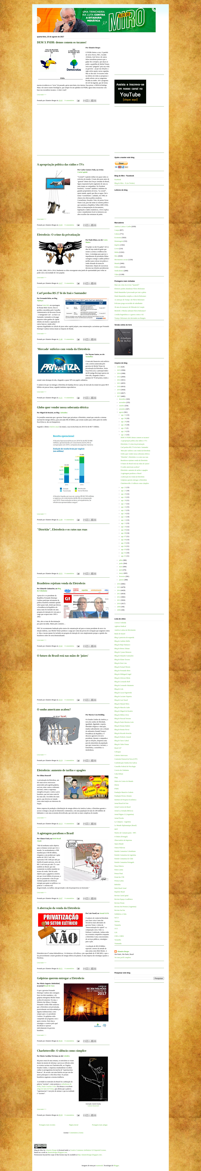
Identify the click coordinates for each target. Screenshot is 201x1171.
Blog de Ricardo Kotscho (122, 733)
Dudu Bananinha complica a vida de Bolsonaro (130, 296)
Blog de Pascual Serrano (122, 719)
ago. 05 (123, 543)
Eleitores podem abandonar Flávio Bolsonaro (129, 289)
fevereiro (122, 576)
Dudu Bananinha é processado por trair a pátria (130, 292)
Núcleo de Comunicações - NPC (125, 833)
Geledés (66, 1056)
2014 (119, 590)
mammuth (99, 1166)
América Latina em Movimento (125, 630)
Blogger (116, 1166)
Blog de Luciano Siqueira (123, 696)
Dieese (116, 785)
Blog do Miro (38, 1150)
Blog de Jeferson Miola (122, 678)
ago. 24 (123, 431)
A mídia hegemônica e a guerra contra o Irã (128, 315)
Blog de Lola (118, 689)
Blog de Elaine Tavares (122, 660)
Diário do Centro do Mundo (123, 781)
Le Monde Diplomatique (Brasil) (125, 825)
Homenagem (118, 241)
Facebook (117, 180)
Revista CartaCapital (121, 896)
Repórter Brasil (119, 892)
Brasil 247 (117, 748)
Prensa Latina (119, 881)
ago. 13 (123, 517)
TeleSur (117, 921)
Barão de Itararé (119, 634)
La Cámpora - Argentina (122, 822)
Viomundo (118, 943)
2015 (119, 587)
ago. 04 (123, 546)
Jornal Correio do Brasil (122, 807)
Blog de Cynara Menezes (122, 652)
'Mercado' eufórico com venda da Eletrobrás (63, 349)
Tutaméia (117, 925)
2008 (119, 610)
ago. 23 (123, 435)
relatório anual (54, 427)
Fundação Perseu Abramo (123, 796)
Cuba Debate (118, 774)
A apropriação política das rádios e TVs (60, 164)
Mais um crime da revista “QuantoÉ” (126, 285)
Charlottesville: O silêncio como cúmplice (61, 1050)
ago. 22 (123, 487)
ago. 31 (123, 415)
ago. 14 (123, 514)
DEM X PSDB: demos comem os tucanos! (61, 42)
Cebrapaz (117, 752)
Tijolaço (40, 301)
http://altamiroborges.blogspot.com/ (90, 1155)
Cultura (116, 234)
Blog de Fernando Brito (122, 671)
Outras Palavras (119, 848)
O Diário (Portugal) (121, 837)
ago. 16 (123, 507)
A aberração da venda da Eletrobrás (58, 908)
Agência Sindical (120, 626)
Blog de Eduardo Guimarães (123, 656)
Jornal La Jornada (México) (123, 811)
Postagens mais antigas (99, 1125)
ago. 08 (123, 533)
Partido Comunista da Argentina (125, 855)
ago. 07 (123, 536)
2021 (119, 383)
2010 (119, 604)
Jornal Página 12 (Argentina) (124, 814)
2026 (119, 367)
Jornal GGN (104, 913)
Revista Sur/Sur (119, 910)
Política (117, 267)
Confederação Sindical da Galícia (125, 763)
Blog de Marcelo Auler (122, 707)
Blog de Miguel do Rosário (123, 711)
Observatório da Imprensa (123, 840)
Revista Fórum (119, 903)
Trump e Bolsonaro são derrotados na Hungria (129, 318)
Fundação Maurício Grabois (123, 792)
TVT (116, 929)
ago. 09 (123, 530)
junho (121, 563)
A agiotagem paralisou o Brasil (55, 833)
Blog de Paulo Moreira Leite (124, 722)
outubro (122, 406)
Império (117, 245)
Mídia (116, 252)
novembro (122, 402)
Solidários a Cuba (120, 914)
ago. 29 (123, 422)
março (121, 573)
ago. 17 (123, 504)
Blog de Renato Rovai (121, 730)
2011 (119, 600)
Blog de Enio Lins (120, 663)
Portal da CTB (119, 877)
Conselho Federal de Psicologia (125, 766)
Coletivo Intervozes (121, 755)
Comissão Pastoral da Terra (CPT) (125, 759)
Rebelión (117, 885)
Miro (116, 256)
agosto (121, 412)
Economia (117, 238)
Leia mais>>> (41, 95)
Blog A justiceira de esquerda (124, 637)
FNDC (116, 789)
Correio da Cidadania (121, 770)
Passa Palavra (119, 866)
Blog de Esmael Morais (122, 667)
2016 (119, 584)
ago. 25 (123, 428)
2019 (119, 390)
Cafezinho (63, 413)
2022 (119, 380)
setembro (122, 409)
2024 (119, 373)
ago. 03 (123, 549)
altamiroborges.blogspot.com (57, 1152)
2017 (119, 396)
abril (121, 570)
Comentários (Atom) (76, 1133)
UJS (115, 932)
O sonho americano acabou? (54, 709)
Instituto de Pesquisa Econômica (125, 800)
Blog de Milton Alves (121, 715)
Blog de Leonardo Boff (122, 682)
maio (121, 567)
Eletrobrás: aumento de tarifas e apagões (61, 770)
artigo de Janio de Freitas (45, 1089)
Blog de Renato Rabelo (122, 726)
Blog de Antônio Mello (122, 641)
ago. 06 (123, 540)
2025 (119, 370)
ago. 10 (123, 527)
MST (116, 829)
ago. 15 (123, 510)
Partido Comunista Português (124, 862)
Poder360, (45, 305)
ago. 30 (123, 418)
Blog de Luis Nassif (121, 700)
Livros (116, 249)
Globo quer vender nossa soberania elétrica (62, 407)
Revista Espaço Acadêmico (123, 899)
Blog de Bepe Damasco (122, 645)
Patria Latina (118, 870)
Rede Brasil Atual (120, 888)
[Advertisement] (73, 131)
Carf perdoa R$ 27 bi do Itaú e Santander (62, 293)
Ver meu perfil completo (122, 957)
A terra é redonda (120, 623)
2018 (119, 393)
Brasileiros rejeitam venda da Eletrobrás (61, 583)
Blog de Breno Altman (122, 648)
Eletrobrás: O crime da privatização (58, 234)
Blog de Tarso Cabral (121, 741)
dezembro (122, 399)
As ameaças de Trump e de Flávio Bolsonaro (129, 300)
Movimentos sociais (121, 260)
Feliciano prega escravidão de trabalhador (128, 303)
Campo (116, 230)
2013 (119, 594)
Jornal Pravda (119, 818)
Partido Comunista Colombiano (125, 851)
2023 (119, 377)
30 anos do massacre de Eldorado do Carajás (129, 307)
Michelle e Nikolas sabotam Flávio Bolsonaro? (130, 311)
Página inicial (73, 1125)
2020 (119, 386)
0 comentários (69, 100)
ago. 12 (123, 520)
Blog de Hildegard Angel (122, 674)
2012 (119, 597)
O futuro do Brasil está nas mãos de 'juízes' (62, 655)
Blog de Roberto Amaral (122, 737)
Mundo (116, 263)
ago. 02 (123, 553)
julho (121, 560)
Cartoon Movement (93, 1106)
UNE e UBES (119, 936)
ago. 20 (123, 494)
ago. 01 (123, 556)
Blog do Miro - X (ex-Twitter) (124, 183)
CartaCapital (82, 172)
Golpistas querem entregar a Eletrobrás (60, 978)
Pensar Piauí (118, 873)
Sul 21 (116, 918)
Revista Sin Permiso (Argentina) (125, 907)
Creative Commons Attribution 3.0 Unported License (88, 1150)
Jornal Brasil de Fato (121, 803)
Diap (116, 777)
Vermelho (89, 357)
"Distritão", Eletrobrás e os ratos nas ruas (62, 529)
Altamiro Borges (123, 951)
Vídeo (116, 274)
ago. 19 (123, 497)
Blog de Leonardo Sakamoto (124, 685)
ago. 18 (123, 500)
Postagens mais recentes (47, 1125)
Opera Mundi (118, 844)
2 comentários (69, 760)
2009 (119, 607)
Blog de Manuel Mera (121, 704)
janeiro (121, 580)
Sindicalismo (118, 271)
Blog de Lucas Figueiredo (123, 693)
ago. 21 (123, 491)
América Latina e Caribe (122, 226)
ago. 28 (123, 425)
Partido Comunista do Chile (123, 859)
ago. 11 (123, 523)
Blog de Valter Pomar (121, 744)
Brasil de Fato (49, 986)
